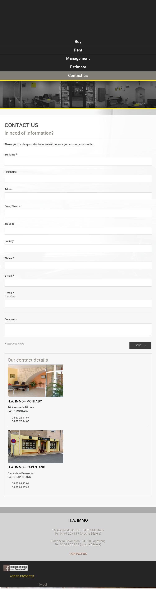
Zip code (9, 224)
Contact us (78, 554)
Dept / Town (12, 206)
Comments (11, 319)
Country (9, 241)
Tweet (42, 584)
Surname (11, 154)
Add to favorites (22, 576)
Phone (9, 258)
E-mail (9, 275)
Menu (146, 10)
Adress (8, 189)
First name (11, 172)
